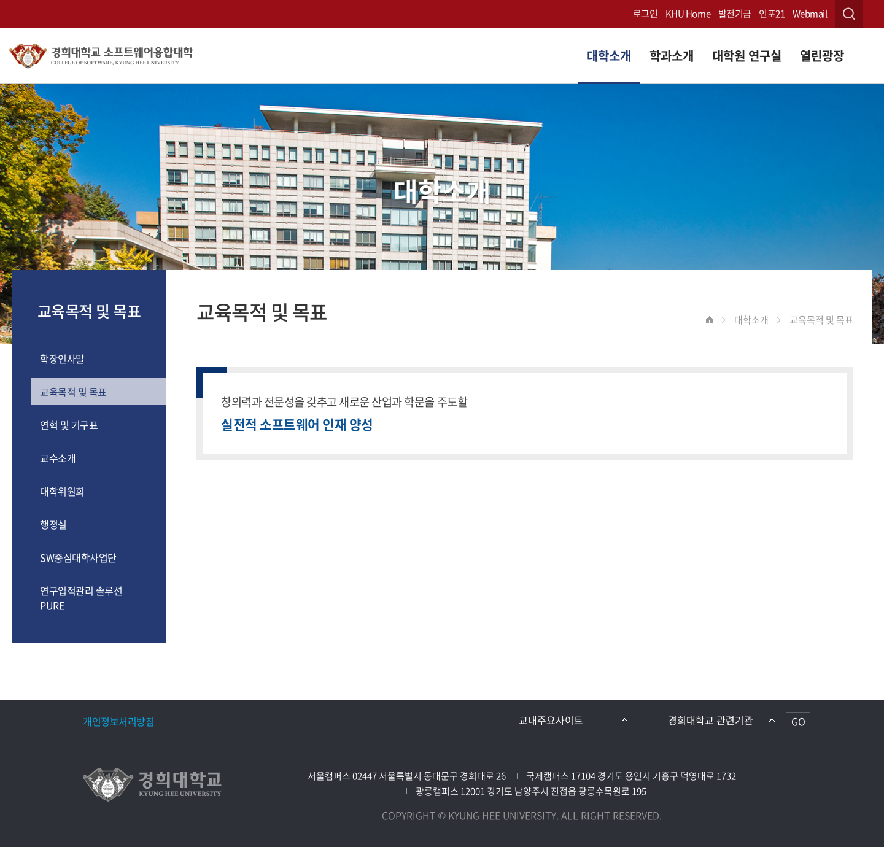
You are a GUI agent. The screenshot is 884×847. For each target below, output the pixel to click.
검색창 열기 (849, 14)
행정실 (53, 524)
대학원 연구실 (746, 55)
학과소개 (671, 55)
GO (798, 721)
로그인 (645, 13)
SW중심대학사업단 (78, 557)
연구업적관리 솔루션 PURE (81, 598)
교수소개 (58, 458)
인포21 (772, 13)
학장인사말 (62, 358)
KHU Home (687, 13)
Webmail (810, 13)
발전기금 (734, 13)
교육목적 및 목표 (73, 391)
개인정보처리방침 (118, 721)
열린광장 (822, 55)
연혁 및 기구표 (69, 424)
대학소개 (609, 55)
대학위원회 (62, 491)
